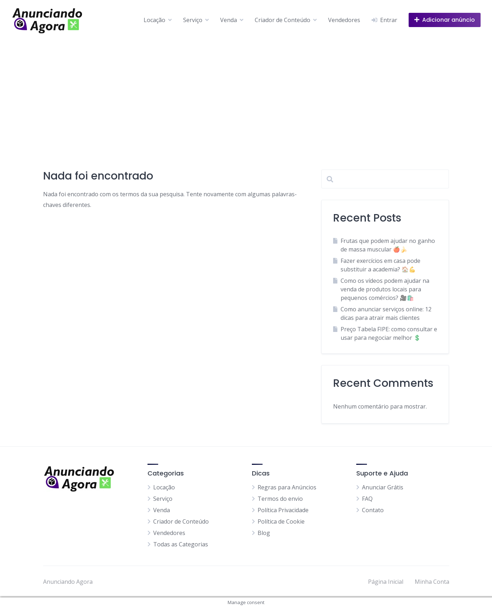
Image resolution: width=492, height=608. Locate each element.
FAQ (367, 499)
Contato (373, 510)
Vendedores (344, 20)
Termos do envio (280, 499)
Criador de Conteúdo (282, 20)
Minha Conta (432, 582)
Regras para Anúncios (287, 487)
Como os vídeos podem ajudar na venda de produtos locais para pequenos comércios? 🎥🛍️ (385, 289)
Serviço (192, 20)
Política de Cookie (281, 521)
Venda (228, 20)
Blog (264, 533)
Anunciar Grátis (382, 487)
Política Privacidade (283, 510)
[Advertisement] (246, 93)
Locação (154, 20)
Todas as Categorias (180, 544)
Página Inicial (385, 582)
